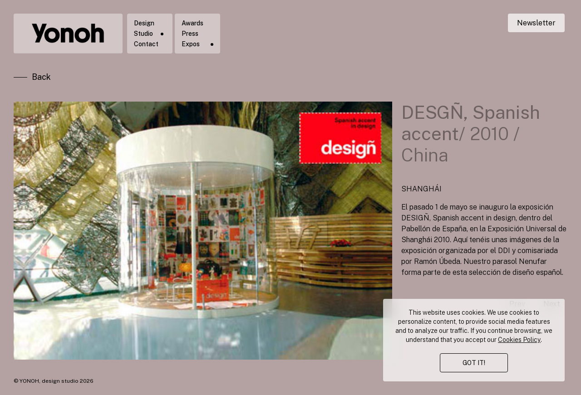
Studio (143, 33)
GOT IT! (474, 362)
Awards (192, 23)
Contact (146, 44)
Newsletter (536, 23)
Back (41, 77)
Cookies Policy (519, 339)
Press (190, 33)
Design (144, 23)
